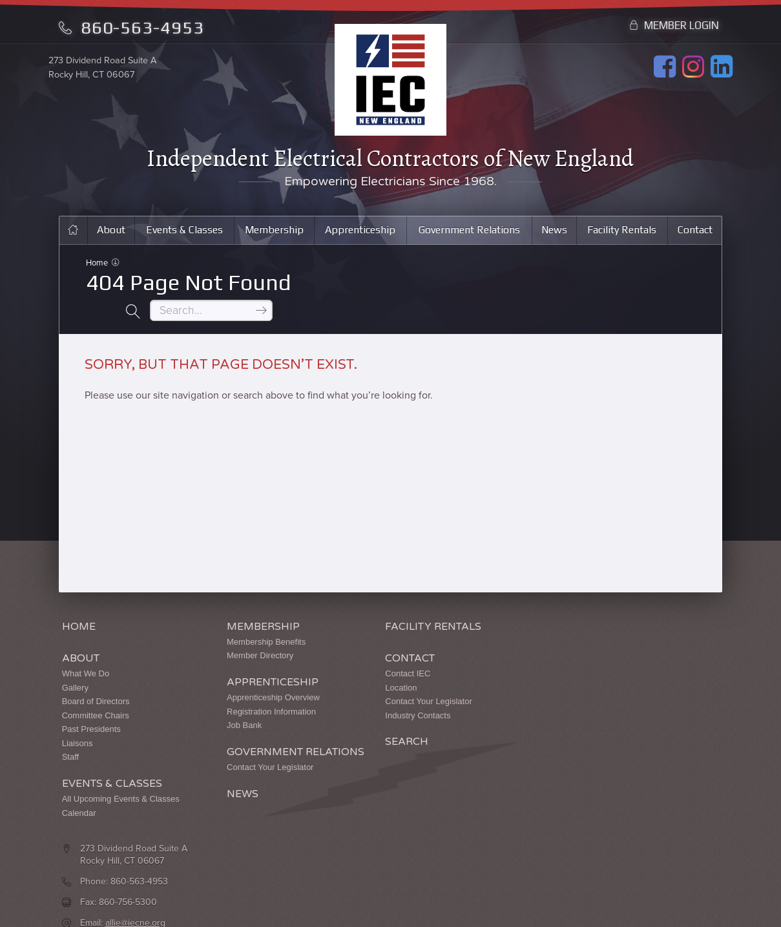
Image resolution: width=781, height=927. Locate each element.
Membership (273, 232)
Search (373, 718)
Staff (70, 733)
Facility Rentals (622, 232)
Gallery (75, 663)
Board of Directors (96, 677)
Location (368, 663)
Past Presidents (91, 705)
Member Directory (243, 631)
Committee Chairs (95, 691)
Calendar (79, 788)
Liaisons (77, 719)
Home (98, 266)
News (555, 232)
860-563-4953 (131, 27)
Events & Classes (182, 232)
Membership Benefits (249, 617)
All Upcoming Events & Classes (121, 775)
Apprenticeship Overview (256, 673)
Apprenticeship (359, 232)
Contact (695, 232)
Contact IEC (374, 649)
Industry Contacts (384, 691)
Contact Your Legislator (253, 755)
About (109, 232)
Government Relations (469, 232)
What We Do (85, 649)
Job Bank (227, 701)
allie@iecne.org (592, 676)
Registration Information (254, 687)
